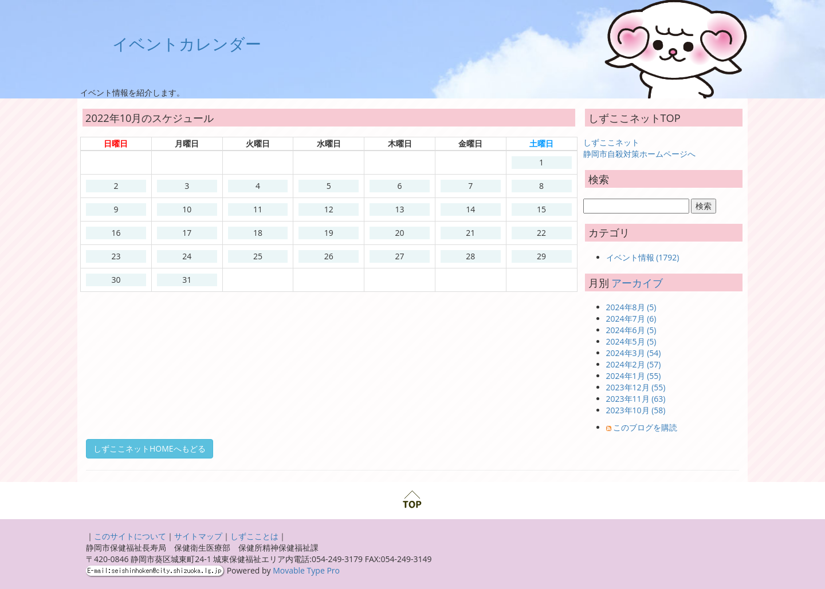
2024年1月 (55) (633, 375)
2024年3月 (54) (633, 352)
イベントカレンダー (186, 43)
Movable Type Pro (306, 570)
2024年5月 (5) (631, 341)
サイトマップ (198, 536)
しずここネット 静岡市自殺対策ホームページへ (639, 148)
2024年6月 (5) (631, 330)
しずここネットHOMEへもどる (149, 448)
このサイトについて (130, 536)
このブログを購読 (645, 427)
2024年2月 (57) (633, 364)
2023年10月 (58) (636, 410)
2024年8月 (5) (631, 307)
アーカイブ (637, 283)
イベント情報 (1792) (642, 257)
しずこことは (254, 536)
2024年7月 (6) (631, 318)
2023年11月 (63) (636, 398)
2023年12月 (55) (636, 387)
